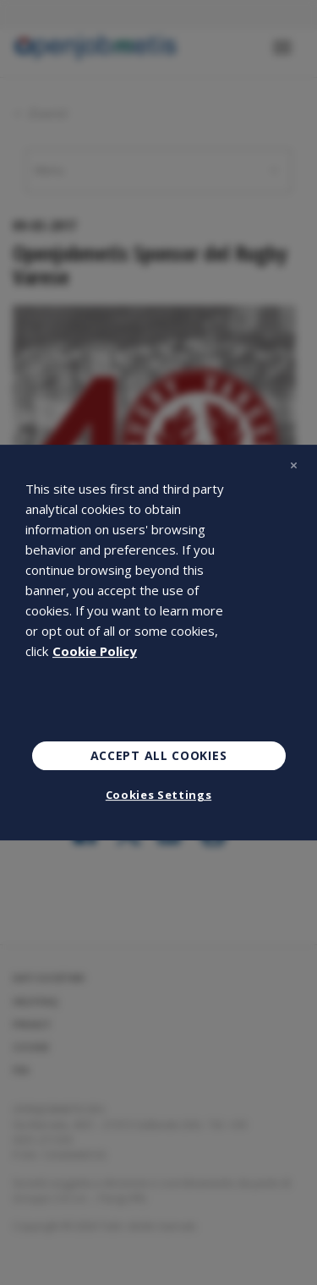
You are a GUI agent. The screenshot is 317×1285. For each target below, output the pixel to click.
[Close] (293, 465)
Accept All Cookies (158, 755)
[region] (158, 642)
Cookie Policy (94, 650)
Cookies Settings (158, 794)
